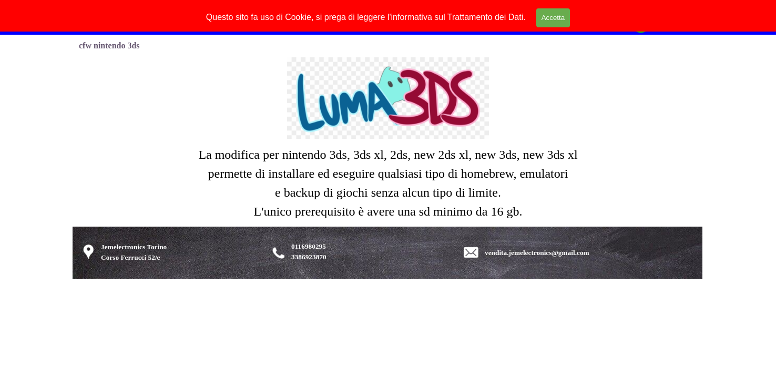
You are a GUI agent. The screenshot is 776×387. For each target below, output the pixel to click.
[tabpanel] (388, 183)
